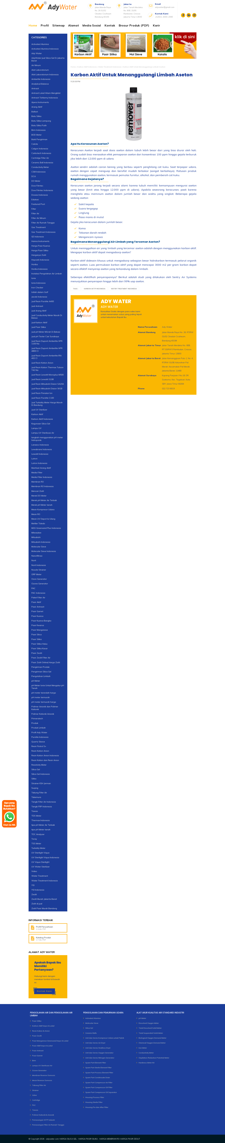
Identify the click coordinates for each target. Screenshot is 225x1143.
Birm (34, 1060)
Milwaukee (36, 532)
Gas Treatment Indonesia (43, 232)
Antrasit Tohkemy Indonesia (44, 97)
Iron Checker (37, 287)
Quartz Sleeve (38, 741)
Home (33, 25)
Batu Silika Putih (39, 125)
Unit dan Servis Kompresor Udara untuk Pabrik (104, 1038)
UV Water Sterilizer (40, 866)
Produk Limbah (38, 727)
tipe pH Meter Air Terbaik (43, 825)
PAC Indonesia (38, 593)
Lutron (34, 458)
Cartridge (36, 1100)
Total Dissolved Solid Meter (150, 1028)
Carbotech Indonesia (41, 153)
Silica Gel (35, 769)
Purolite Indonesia (39, 737)
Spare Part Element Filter (95, 1063)
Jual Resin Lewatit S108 (42, 379)
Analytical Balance (40, 84)
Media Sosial (91, 25)
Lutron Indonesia (39, 463)
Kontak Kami (44, 991)
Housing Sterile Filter (93, 1102)
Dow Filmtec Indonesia (42, 190)
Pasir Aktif (36, 602)
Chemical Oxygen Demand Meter (152, 1043)
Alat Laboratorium (40, 70)
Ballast (34, 111)
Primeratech (37, 718)
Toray (34, 839)
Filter (33, 209)
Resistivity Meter (38, 765)
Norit (33, 560)
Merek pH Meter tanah (41, 505)
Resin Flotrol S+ (38, 746)
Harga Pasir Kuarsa (40, 246)
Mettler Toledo (38, 523)
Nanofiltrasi (36, 556)
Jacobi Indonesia (39, 296)
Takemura (36, 797)
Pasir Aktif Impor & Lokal (42, 1046)
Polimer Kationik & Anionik (43, 1115)
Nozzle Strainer (38, 569)
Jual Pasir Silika (38, 327)
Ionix (33, 278)
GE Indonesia (37, 236)
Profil (45, 25)
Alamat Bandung (146, 332)
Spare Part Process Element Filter (99, 1073)
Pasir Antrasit (37, 606)
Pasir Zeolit (36, 653)
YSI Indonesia (37, 890)
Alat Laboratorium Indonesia (45, 74)
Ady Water (36, 53)
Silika (33, 778)
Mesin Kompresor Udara (42, 509)
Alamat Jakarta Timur (149, 345)
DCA (33, 176)
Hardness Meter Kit (146, 1063)
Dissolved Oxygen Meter (149, 1023)
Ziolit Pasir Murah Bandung (44, 908)
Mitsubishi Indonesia (40, 542)
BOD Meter (36, 134)
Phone (141, 388)
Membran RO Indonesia (42, 486)
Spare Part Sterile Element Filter (98, 1067)
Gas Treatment (38, 227)
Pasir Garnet (37, 611)
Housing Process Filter (94, 1097)
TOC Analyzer (37, 834)
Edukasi (35, 199)
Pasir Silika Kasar (39, 648)
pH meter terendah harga (43, 692)
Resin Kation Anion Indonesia (45, 755)
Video (34, 871)
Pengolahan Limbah (40, 676)
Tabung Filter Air (39, 792)
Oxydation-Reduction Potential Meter (154, 1058)
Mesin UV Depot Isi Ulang (43, 519)
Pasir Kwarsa (37, 625)
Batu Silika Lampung (41, 121)
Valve (34, 1095)
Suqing (34, 788)
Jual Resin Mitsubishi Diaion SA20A (47, 384)
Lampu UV (36, 428)
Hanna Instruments (40, 241)
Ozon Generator (39, 579)
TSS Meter (36, 843)
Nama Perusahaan (147, 327)
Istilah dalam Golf (39, 292)
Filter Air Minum (38, 218)
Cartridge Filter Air (40, 158)
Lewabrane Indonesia (41, 449)
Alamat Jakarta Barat (149, 358)
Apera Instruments (40, 102)
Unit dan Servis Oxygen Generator (99, 1053)
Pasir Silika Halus (39, 644)
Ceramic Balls (91, 1033)
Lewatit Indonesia (39, 454)
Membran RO (37, 481)
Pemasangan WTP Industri (43, 1120)
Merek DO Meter (38, 495)
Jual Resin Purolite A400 (42, 301)
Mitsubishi (35, 537)
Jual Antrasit (37, 306)
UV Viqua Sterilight (40, 862)
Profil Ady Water (39, 732)
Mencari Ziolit (37, 491)
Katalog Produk (43, 937)
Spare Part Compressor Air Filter (98, 1082)
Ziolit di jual (36, 903)
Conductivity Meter (40, 167)
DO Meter (35, 181)
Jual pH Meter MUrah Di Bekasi (45, 332)
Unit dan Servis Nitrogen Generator (99, 1058)
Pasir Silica (36, 634)
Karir (156, 25)
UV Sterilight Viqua (40, 852)
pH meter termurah (40, 697)
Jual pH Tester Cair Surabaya (45, 336)
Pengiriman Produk (40, 667)
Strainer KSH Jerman (41, 783)
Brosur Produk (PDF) (134, 25)
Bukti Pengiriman (39, 139)
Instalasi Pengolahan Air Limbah (46, 273)
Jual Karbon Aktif (39, 322)
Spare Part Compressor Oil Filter (98, 1087)
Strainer (35, 1090)
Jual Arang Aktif (38, 310)
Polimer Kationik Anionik (42, 714)
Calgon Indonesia (39, 148)
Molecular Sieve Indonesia (43, 551)
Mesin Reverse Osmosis (42, 1080)
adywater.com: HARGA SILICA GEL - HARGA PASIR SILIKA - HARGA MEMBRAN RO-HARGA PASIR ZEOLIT (93, 1139)
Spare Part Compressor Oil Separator (101, 1092)
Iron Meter (143, 1048)
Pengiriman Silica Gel (41, 671)
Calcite (34, 144)
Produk (34, 723)
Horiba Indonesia (39, 269)
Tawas (35, 1110)
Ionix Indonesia (38, 283)
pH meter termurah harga (43, 702)
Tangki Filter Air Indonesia (43, 802)
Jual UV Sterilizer (39, 409)
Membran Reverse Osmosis (43, 1075)
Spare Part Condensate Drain (97, 1077)
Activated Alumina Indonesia (45, 48)
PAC (33, 588)
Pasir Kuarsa (37, 616)
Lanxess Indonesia (40, 444)
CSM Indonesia (38, 171)
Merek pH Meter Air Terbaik (44, 500)
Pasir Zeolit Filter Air (40, 657)
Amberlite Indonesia (40, 79)
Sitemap (58, 25)
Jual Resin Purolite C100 (42, 398)
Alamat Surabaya (147, 375)
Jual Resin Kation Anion (42, 362)
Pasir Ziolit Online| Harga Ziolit (45, 662)
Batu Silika (36, 116)
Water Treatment (39, 876)
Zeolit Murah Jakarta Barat (44, 899)
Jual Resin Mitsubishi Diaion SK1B (46, 388)
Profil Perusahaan (44, 927)
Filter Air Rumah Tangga (43, 222)
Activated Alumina (40, 44)
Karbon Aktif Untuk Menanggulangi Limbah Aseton (132, 75)
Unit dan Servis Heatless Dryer (97, 1048)
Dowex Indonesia (39, 195)
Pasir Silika (36, 639)
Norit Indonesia (38, 565)
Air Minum (36, 65)
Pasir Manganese (39, 630)
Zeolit (34, 894)
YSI (32, 885)
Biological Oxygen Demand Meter (152, 1038)
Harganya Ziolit (38, 255)
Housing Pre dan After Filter (96, 1107)
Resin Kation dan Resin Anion (45, 760)
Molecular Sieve (38, 546)
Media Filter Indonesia (41, 477)
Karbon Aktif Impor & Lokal (43, 1026)
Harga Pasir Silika (39, 250)
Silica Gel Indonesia (40, 774)
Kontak (109, 25)
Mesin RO (35, 514)
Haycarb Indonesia (40, 259)
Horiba (34, 264)
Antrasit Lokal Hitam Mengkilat (45, 93)
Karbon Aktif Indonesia (87, 67)
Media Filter (36, 472)
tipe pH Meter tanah (40, 829)
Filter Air (35, 213)
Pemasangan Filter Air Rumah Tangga (48, 1125)
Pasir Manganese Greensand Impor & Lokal (50, 1041)
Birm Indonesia (38, 130)
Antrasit (35, 88)
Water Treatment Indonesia (109, 67)
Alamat (73, 25)
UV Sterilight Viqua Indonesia (45, 857)
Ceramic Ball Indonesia (42, 162)
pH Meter (35, 681)
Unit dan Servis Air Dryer (95, 1043)
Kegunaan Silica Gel (40, 423)
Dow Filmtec (37, 185)
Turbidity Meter (38, 848)
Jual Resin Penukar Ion (41, 393)
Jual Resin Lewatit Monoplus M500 (47, 374)
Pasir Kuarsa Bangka (41, 620)
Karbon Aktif (37, 414)
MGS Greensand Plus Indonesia (46, 528)
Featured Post (38, 204)
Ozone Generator (39, 583)
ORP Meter (36, 574)
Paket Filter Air (38, 597)
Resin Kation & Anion (41, 1031)
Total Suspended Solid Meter (151, 1033)
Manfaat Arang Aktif (41, 468)
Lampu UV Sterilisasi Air (42, 433)
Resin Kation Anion (40, 751)
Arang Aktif (36, 107)
